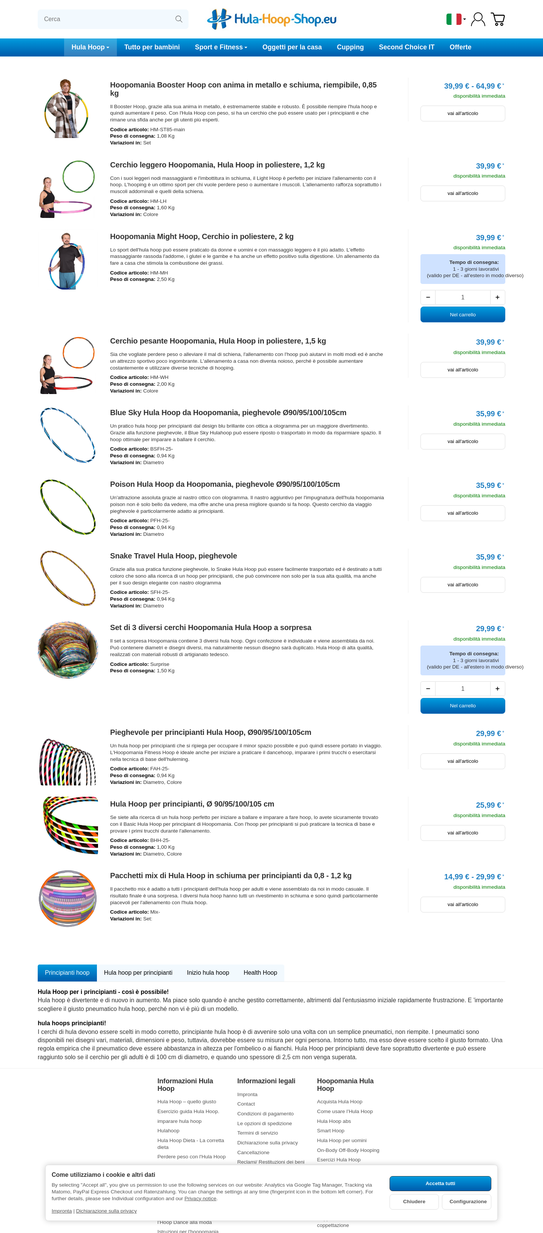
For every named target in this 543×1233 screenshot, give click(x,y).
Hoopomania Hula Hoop (345, 1085)
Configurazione (468, 1201)
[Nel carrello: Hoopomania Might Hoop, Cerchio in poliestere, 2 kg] (462, 314)
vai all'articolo (463, 113)
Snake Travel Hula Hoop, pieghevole (173, 556)
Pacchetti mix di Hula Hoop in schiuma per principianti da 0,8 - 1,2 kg (231, 875)
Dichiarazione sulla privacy (106, 1211)
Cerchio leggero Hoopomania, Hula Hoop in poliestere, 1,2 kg (217, 165)
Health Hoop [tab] (260, 972)
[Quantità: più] (497, 297)
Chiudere (414, 1201)
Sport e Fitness (221, 47)
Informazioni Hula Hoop (185, 1085)
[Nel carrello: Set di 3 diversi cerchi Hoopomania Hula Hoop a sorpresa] (462, 706)
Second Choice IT (407, 47)
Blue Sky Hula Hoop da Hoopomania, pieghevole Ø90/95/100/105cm (228, 412)
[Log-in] (478, 19)
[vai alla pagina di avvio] (271, 19)
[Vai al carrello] (497, 19)
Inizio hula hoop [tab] (208, 972)
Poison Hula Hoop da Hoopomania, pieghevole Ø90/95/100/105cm (225, 484)
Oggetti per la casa (292, 47)
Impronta (62, 1211)
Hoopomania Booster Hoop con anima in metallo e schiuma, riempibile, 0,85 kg (243, 89)
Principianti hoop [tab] (67, 972)
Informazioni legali (266, 1081)
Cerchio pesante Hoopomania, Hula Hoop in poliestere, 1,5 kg (218, 341)
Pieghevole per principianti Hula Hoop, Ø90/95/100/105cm (210, 732)
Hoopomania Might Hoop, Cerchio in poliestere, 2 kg (202, 236)
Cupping (350, 47)
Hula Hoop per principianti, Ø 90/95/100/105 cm (192, 804)
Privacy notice (200, 1198)
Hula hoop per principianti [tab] (138, 972)
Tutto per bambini (152, 47)
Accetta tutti (441, 1183)
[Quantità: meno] (428, 297)
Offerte (461, 47)
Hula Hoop (90, 47)
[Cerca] (113, 19)
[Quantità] (463, 297)
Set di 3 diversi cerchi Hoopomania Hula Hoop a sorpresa (210, 627)
